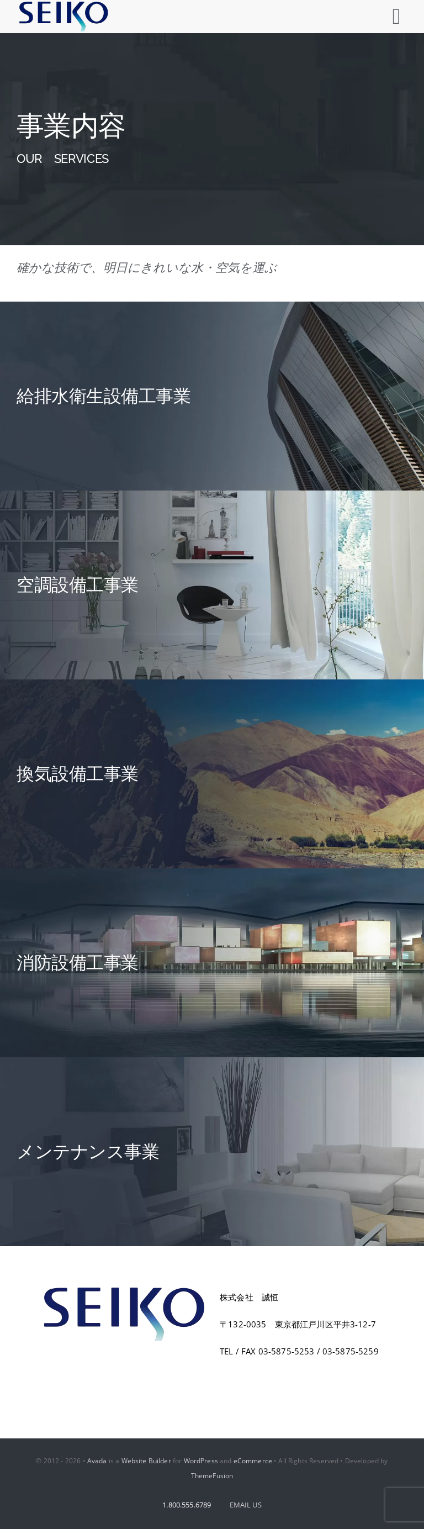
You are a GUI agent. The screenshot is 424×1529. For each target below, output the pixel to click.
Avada (97, 1460)
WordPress (201, 1460)
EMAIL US (246, 1505)
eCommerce (253, 1460)
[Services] (212, 139)
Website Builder (146, 1460)
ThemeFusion (212, 1475)
